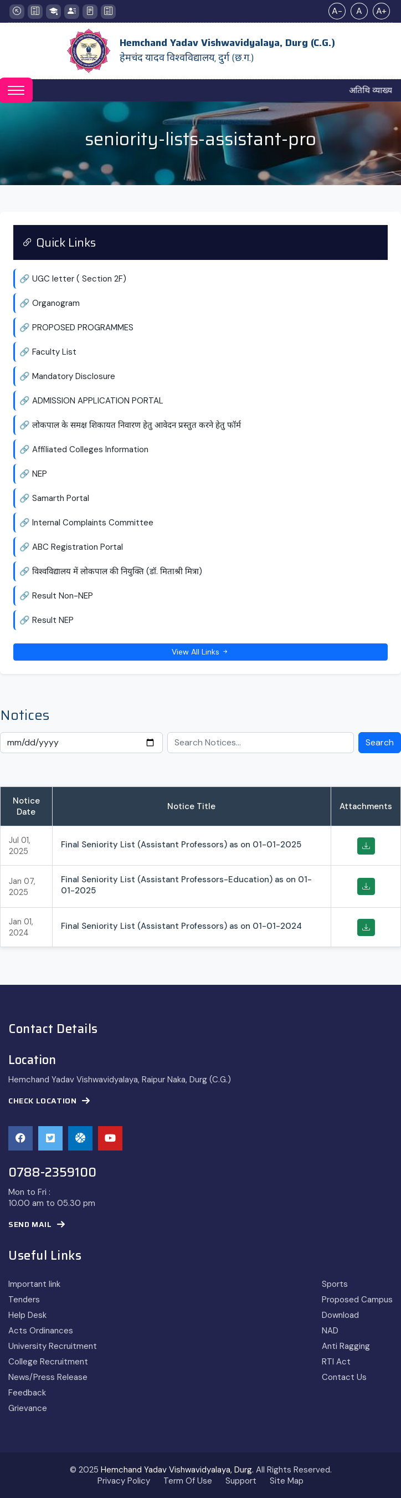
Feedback (27, 1392)
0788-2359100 (52, 1172)
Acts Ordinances (40, 1330)
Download (340, 1315)
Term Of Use (187, 1480)
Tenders (24, 1299)
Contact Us (344, 1377)
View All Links (200, 652)
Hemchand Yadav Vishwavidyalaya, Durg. (177, 1469)
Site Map (287, 1480)
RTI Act (336, 1361)
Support (240, 1480)
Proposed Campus (357, 1299)
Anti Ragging (346, 1346)
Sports (335, 1284)
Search (380, 742)
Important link (34, 1284)
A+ (381, 11)
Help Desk (27, 1315)
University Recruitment (52, 1346)
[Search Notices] (260, 742)
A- (337, 11)
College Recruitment (48, 1361)
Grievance (27, 1408)
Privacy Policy (123, 1480)
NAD (330, 1330)
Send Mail (36, 1224)
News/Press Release (48, 1377)
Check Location (49, 1101)
